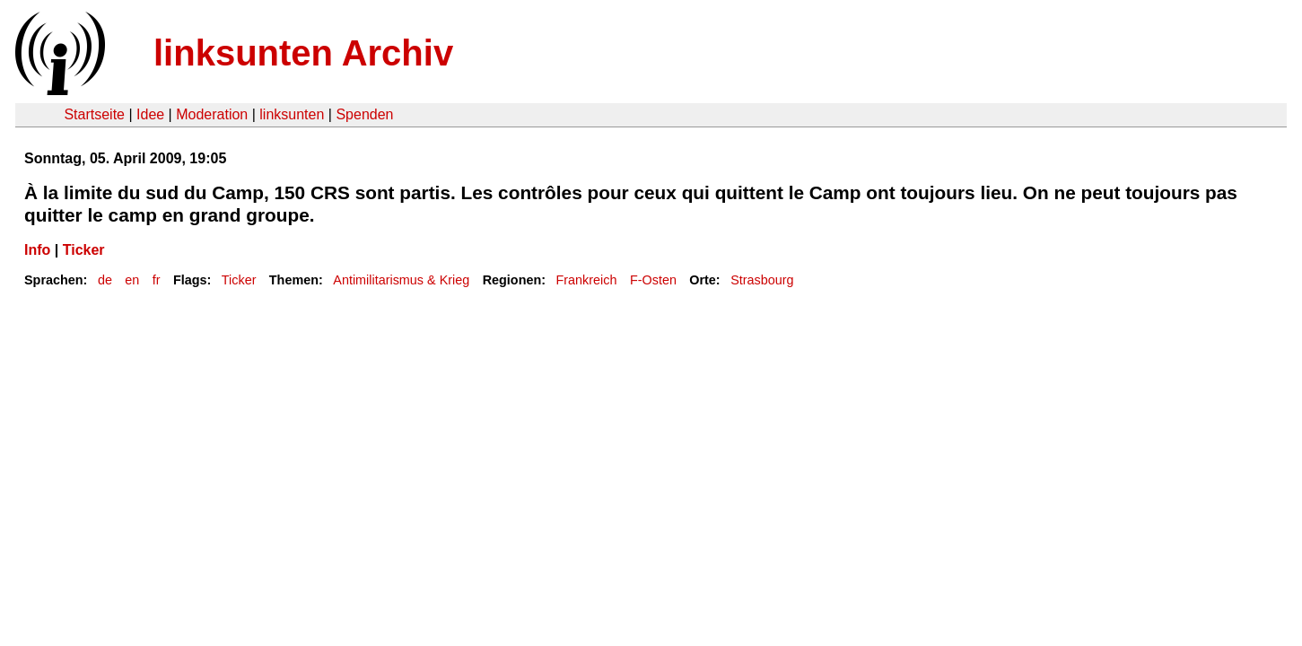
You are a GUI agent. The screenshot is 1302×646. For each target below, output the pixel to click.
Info (37, 250)
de (105, 280)
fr (157, 280)
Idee (150, 114)
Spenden (364, 114)
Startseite (94, 114)
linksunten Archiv (303, 53)
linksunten (291, 114)
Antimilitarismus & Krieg (401, 280)
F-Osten (653, 280)
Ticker (84, 250)
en (132, 280)
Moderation (212, 114)
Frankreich (586, 280)
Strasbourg (761, 280)
